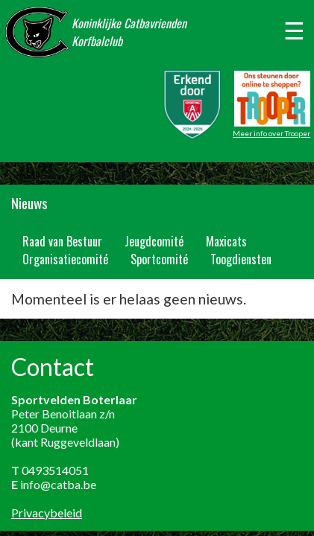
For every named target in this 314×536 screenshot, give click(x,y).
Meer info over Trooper (271, 133)
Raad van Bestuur (62, 241)
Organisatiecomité (65, 259)
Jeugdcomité (154, 241)
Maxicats (226, 241)
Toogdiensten (240, 259)
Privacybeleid (46, 512)
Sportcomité (159, 259)
